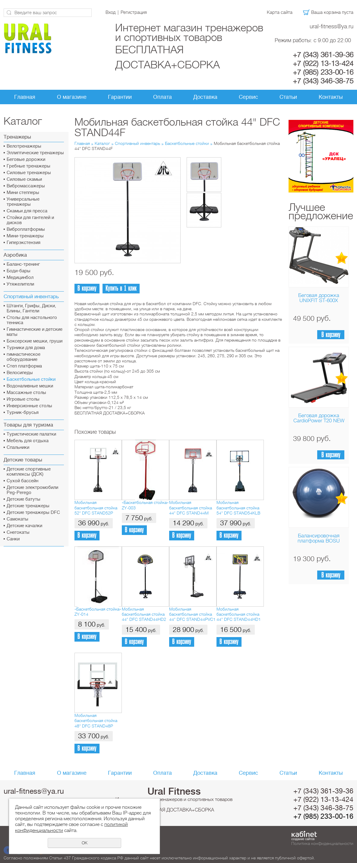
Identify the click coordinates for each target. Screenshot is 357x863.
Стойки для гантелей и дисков (30, 220)
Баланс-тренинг (23, 264)
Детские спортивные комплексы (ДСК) (29, 472)
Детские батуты (23, 499)
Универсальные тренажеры (23, 202)
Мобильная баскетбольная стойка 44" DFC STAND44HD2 (144, 614)
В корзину (330, 334)
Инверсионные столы (29, 405)
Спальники (18, 447)
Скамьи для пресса (27, 211)
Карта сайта (279, 12)
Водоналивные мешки (30, 386)
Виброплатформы (26, 229)
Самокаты (17, 519)
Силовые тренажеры (29, 172)
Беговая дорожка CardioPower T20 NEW (318, 418)
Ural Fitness (174, 791)
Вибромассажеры (26, 186)
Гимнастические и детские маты (34, 332)
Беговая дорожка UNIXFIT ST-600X (318, 297)
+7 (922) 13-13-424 (323, 63)
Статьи (288, 97)
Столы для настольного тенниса (32, 320)
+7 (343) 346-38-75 (323, 81)
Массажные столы (26, 392)
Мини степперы (23, 192)
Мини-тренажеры (25, 236)
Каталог (102, 143)
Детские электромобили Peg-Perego (32, 490)
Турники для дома (26, 347)
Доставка (205, 97)
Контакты (331, 97)
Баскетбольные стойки (31, 379)
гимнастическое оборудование (23, 357)
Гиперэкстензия (23, 242)
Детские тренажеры (28, 505)
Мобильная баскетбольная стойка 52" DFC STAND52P (95, 507)
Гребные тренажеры (28, 166)
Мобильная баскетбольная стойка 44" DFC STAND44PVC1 (192, 614)
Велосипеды (20, 372)
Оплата (162, 97)
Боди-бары (18, 271)
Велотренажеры (24, 146)
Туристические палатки (31, 434)
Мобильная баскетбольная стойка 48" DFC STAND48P (95, 720)
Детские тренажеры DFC (33, 512)
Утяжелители (20, 284)
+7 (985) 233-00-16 (323, 72)
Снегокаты (18, 532)
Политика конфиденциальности (322, 843)
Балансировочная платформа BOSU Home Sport (319, 541)
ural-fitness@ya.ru (331, 26)
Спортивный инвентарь (137, 143)
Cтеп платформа (24, 366)
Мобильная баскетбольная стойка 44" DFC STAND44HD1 (238, 614)
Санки (13, 539)
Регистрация (134, 12)
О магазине (72, 97)
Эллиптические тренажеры (35, 152)
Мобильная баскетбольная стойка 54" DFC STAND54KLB (238, 507)
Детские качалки (24, 525)
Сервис (248, 97)
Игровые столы (23, 399)
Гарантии (120, 97)
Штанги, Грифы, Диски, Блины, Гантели (31, 308)
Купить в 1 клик (121, 288)
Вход (110, 12)
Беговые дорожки (26, 159)
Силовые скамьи (24, 179)
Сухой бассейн (22, 480)
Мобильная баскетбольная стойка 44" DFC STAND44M (190, 507)
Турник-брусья (23, 412)
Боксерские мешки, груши (34, 341)
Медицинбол (20, 277)
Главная (24, 97)
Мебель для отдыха (28, 440)
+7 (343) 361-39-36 (323, 55)
